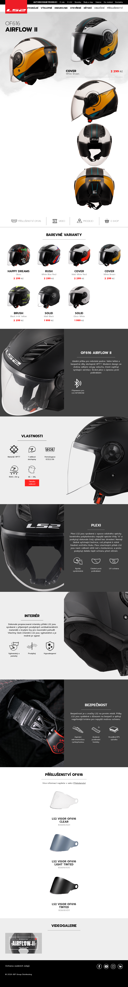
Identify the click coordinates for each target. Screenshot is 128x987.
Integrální (32, 8)
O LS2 (69, 2)
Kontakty (119, 2)
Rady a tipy (88, 2)
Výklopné (46, 8)
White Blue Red (49, 273)
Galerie (98, 2)
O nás (62, 2)
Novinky (78, 2)
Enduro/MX (61, 8)
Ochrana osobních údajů (17, 965)
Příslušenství (115, 8)
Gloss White (79, 315)
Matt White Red (79, 273)
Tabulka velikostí (32, 482)
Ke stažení (108, 2)
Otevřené (75, 8)
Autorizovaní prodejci (45, 2)
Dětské (88, 8)
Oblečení (99, 8)
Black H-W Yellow (18, 315)
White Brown (109, 273)
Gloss (18, 273)
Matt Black (49, 315)
